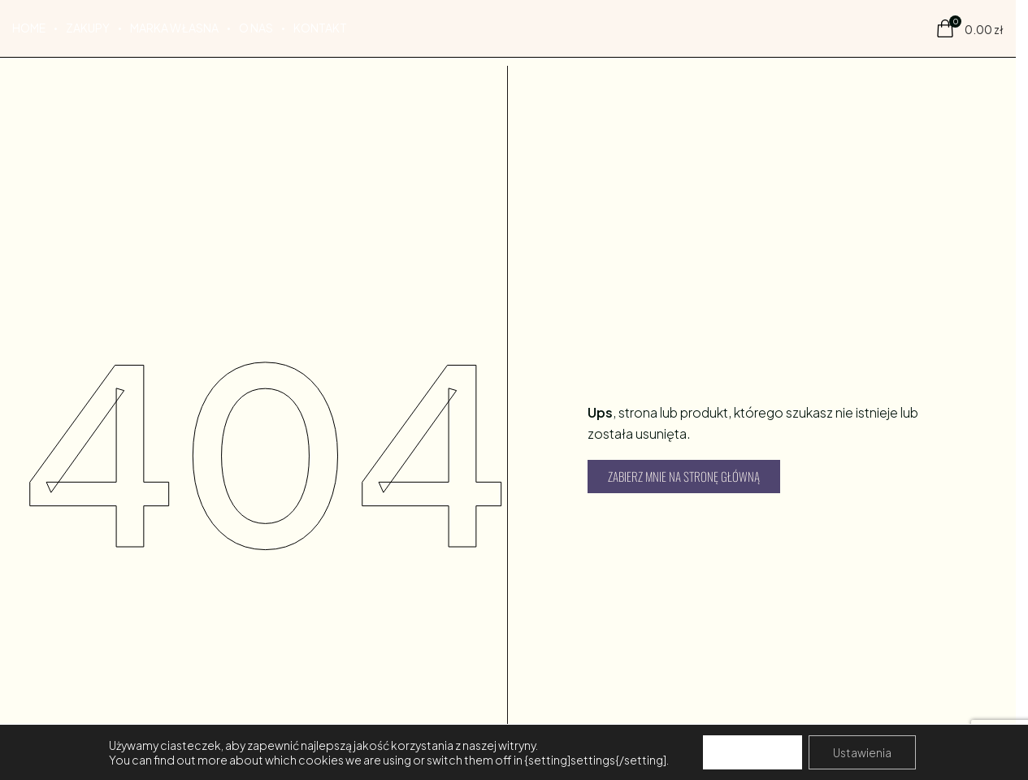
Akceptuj (752, 752)
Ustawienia (862, 752)
